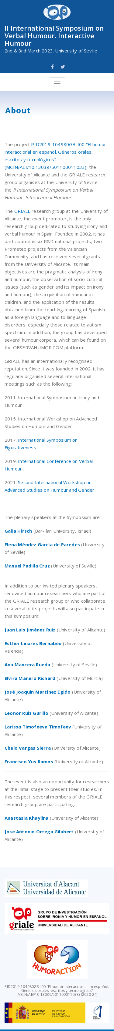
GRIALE (22, 211)
